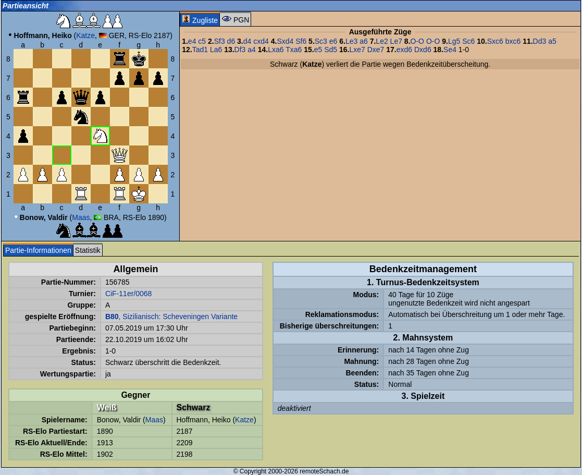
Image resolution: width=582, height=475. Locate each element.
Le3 (351, 41)
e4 (192, 41)
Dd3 (540, 41)
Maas (81, 217)
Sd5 (330, 49)
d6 (231, 41)
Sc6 (468, 41)
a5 (552, 41)
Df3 (240, 49)
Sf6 (300, 41)
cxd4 (261, 41)
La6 (216, 49)
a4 (251, 49)
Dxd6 (422, 49)
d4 (247, 41)
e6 (333, 41)
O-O (417, 41)
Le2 (382, 41)
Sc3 (321, 41)
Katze (85, 35)
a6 (364, 41)
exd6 (404, 49)
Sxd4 (285, 41)
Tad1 (200, 49)
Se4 (449, 49)
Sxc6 (495, 41)
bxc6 (513, 41)
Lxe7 (357, 49)
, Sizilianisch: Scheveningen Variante (171, 316)
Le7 (396, 41)
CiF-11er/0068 (128, 293)
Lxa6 (275, 49)
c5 (202, 41)
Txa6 (294, 49)
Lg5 (454, 41)
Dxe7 (376, 49)
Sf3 (219, 41)
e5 (318, 49)
